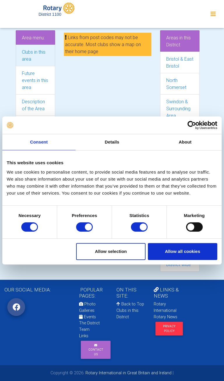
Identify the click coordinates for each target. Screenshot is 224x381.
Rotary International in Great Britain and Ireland (128, 372)
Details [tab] (112, 141)
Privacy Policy (169, 328)
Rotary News (165, 316)
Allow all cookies (182, 251)
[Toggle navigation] (213, 14)
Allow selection (111, 251)
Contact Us (95, 350)
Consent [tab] (39, 141)
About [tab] (185, 141)
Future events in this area (35, 80)
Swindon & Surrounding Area (178, 108)
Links (83, 335)
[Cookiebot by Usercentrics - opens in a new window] (191, 125)
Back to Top (130, 304)
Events (87, 316)
